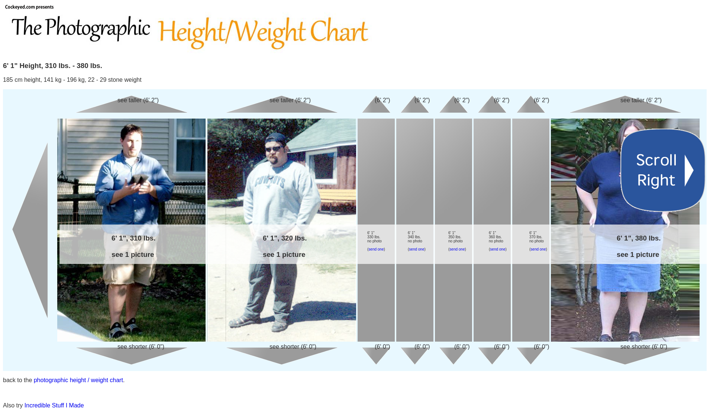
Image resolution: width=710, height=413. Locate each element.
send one (376, 249)
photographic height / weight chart (78, 380)
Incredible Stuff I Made (54, 405)
